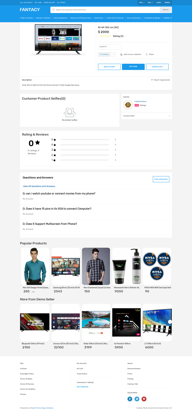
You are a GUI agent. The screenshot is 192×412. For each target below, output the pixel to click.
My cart (80, 369)
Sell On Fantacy (26, 2)
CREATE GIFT (157, 67)
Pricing (130, 379)
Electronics (98, 18)
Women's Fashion (43, 18)
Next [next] (170, 267)
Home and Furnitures (115, 18)
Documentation (134, 369)
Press (129, 374)
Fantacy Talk (132, 384)
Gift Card (38, 2)
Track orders (82, 374)
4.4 (136, 105)
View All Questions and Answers (39, 186)
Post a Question (161, 179)
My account (82, 363)
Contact (23, 369)
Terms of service (27, 384)
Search (166, 10)
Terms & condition (27, 389)
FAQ (21, 363)
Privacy (23, 394)
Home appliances (60, 18)
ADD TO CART (109, 67)
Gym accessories (134, 18)
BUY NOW (133, 66)
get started (82, 387)
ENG (141, 2)
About (130, 363)
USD (150, 2)
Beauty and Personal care (81, 18)
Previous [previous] (22, 267)
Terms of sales (26, 379)
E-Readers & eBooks (152, 18)
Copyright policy (27, 374)
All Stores (61, 2)
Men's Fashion (27, 18)
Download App (49, 2)
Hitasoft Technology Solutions (42, 408)
